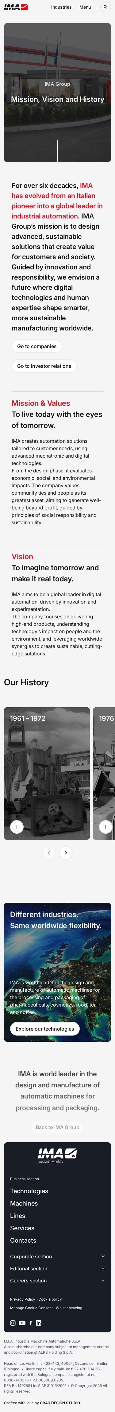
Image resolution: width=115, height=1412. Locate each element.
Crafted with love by (42, 1403)
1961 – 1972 (27, 718)
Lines (17, 1215)
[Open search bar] (105, 7)
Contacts (23, 1240)
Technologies (29, 1191)
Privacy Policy (22, 1299)
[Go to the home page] (16, 7)
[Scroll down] (57, 151)
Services (22, 1228)
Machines (24, 1203)
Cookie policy (50, 1299)
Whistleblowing (69, 1308)
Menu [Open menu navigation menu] (85, 7)
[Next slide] (66, 853)
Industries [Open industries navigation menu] (61, 7)
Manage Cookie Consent (31, 1308)
